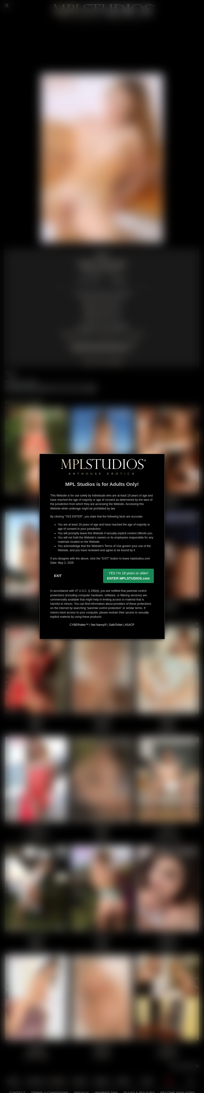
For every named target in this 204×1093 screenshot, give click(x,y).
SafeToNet (115, 624)
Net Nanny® (99, 624)
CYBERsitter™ (79, 624)
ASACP (129, 624)
